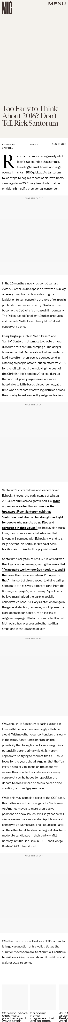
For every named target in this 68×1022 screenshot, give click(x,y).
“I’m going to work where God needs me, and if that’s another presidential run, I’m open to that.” (33, 575)
